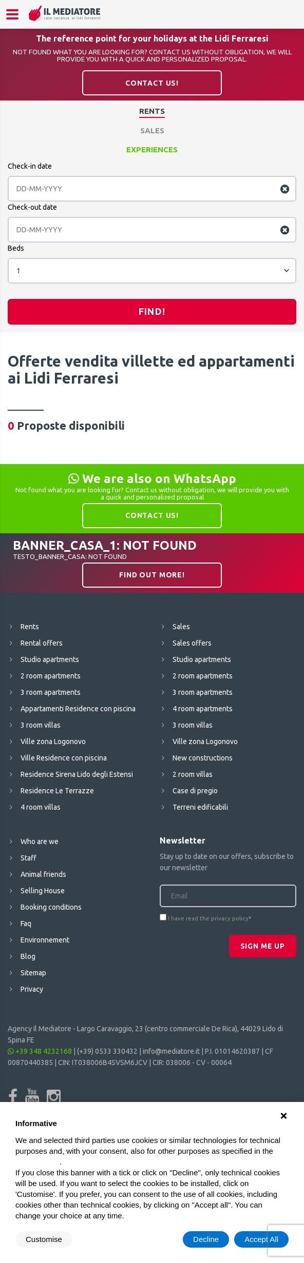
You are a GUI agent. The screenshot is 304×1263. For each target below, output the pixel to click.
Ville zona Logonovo (53, 741)
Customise (44, 1239)
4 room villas (41, 807)
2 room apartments (51, 676)
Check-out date (32, 207)
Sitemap (33, 973)
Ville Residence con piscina (64, 758)
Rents (152, 111)
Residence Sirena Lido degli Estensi (77, 774)
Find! (152, 311)
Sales (152, 130)
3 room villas (41, 725)
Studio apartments (50, 659)
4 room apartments (203, 709)
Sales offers (192, 643)
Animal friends (43, 874)
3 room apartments (51, 692)
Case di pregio (195, 791)
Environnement (45, 940)
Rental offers (42, 643)
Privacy (32, 989)
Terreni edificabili (200, 807)
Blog (28, 956)
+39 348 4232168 (40, 1051)
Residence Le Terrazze (57, 791)
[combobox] (152, 271)
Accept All (261, 1239)
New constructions (203, 758)
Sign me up (262, 946)
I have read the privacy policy (208, 918)
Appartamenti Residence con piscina (78, 709)
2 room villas (193, 774)
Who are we (40, 841)
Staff (28, 858)
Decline (206, 1239)
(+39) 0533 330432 (107, 1051)
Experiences (152, 149)
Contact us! (152, 83)
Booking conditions (51, 907)
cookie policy (37, 1161)
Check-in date (30, 166)
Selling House (43, 891)
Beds (16, 248)
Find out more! (152, 575)
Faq (26, 923)
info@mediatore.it (171, 1051)
